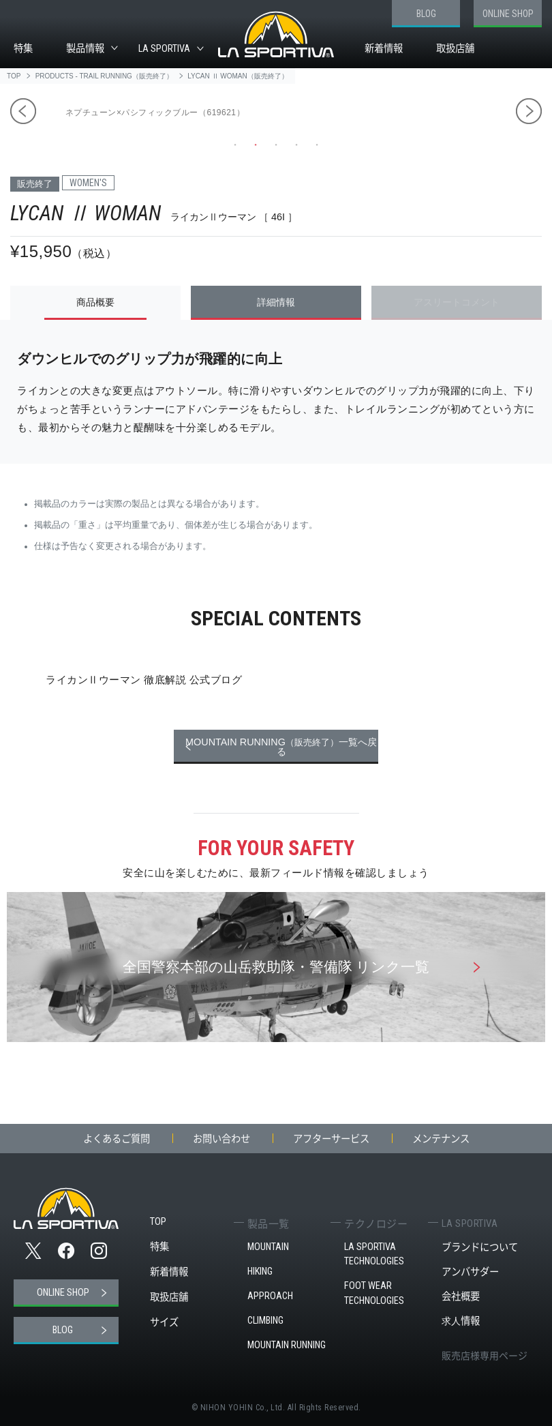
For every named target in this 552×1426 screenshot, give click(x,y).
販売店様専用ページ (484, 1355)
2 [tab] (255, 144)
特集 (23, 48)
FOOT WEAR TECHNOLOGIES (374, 1293)
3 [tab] (276, 144)
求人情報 (461, 1320)
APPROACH (270, 1296)
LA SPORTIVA (164, 49)
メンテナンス (441, 1138)
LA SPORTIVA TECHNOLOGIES (374, 1254)
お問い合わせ (221, 1138)
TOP (158, 1222)
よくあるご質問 (116, 1138)
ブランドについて (480, 1247)
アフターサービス (331, 1138)
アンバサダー (470, 1271)
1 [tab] (235, 144)
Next (529, 111)
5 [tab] (317, 144)
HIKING (260, 1271)
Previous (23, 111)
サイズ (164, 1322)
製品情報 (85, 48)
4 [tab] (296, 144)
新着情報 (384, 48)
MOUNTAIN (268, 1247)
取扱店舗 (455, 48)
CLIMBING (265, 1320)
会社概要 (461, 1296)
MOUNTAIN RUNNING (286, 1345)
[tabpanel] (400, 104)
